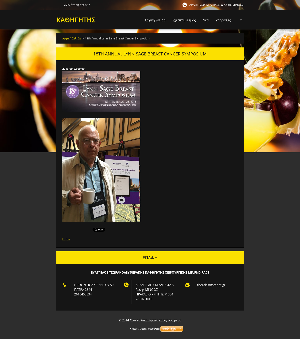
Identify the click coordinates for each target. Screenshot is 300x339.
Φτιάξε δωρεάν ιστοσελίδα (144, 328)
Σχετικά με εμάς (184, 20)
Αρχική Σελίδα (155, 20)
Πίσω (66, 239)
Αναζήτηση (58, 4)
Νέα (206, 20)
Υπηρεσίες (223, 21)
